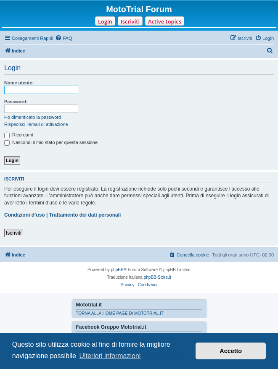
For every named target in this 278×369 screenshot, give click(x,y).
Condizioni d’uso (24, 215)
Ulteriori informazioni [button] (110, 355)
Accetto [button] (231, 351)
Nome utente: (19, 82)
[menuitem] (63, 38)
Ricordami (18, 134)
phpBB (117, 269)
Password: (16, 101)
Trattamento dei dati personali (85, 215)
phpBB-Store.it (157, 277)
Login (105, 21)
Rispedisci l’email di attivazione (36, 124)
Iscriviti (130, 21)
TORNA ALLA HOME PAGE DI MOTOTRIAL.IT (120, 313)
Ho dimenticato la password (32, 117)
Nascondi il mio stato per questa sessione (51, 142)
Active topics (164, 21)
